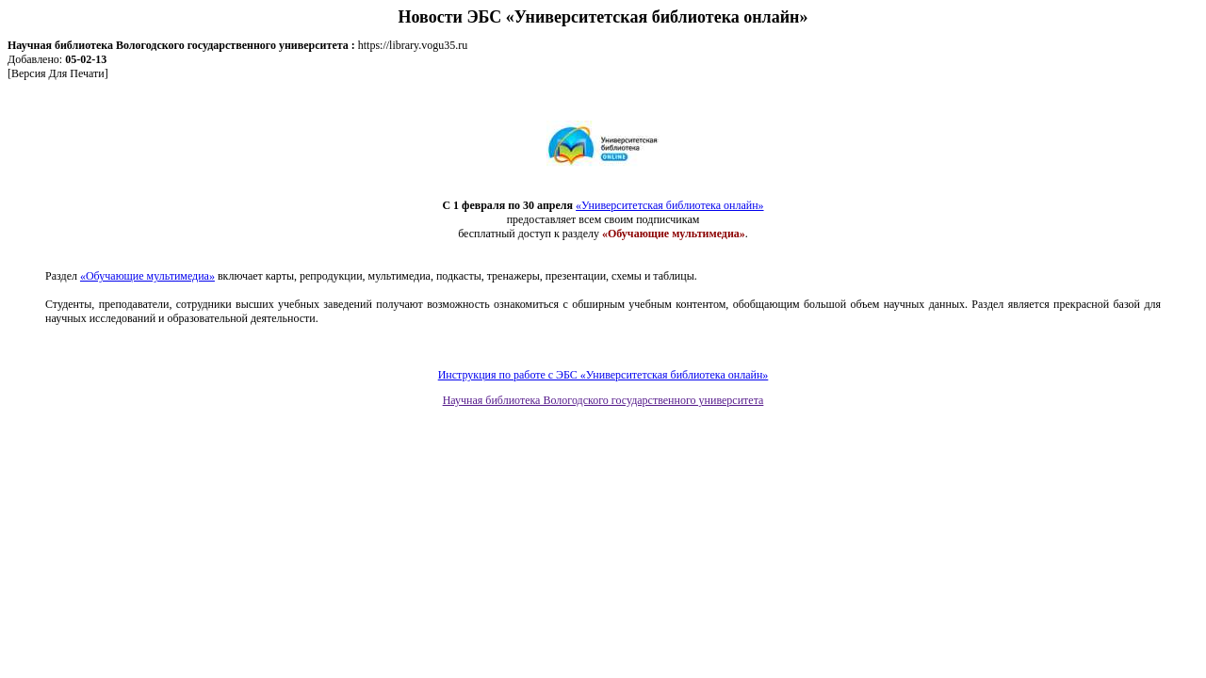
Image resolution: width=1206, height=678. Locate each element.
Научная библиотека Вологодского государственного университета (603, 400)
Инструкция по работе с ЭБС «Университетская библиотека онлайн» (603, 374)
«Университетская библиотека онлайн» (669, 205)
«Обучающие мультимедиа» (147, 275)
